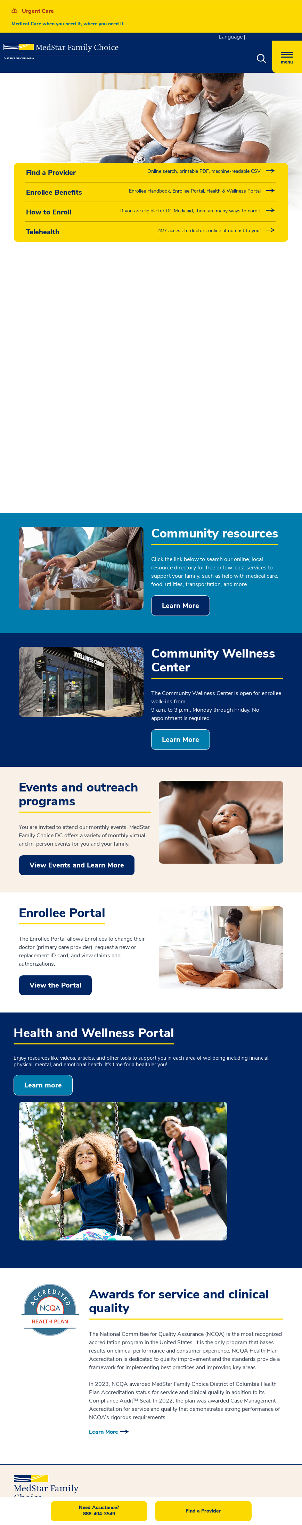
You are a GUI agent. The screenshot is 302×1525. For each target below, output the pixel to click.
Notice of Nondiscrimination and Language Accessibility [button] (69, 1281)
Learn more (43, 832)
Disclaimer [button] (27, 1321)
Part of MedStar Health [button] (194, 1309)
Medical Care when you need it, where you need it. (68, 23)
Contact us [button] (40, 1450)
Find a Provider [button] (203, 1511)
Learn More (180, 352)
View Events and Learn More (77, 612)
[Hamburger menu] (287, 57)
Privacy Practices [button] (36, 1296)
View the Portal (55, 732)
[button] (261, 59)
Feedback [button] (166, 1278)
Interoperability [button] (34, 1309)
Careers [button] (174, 1297)
